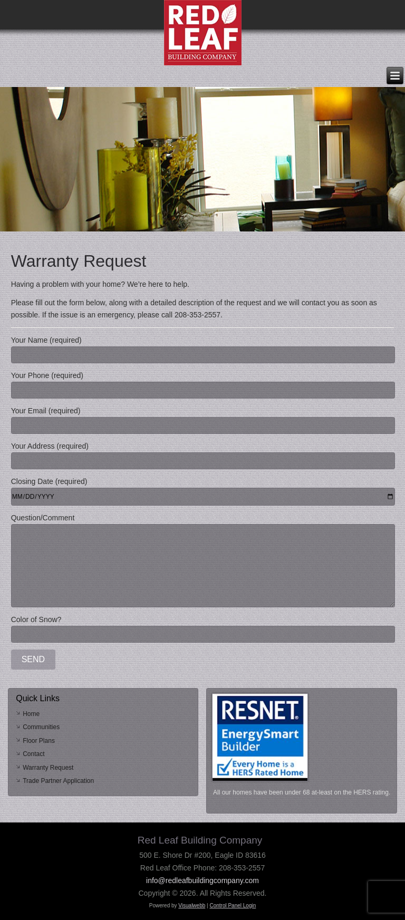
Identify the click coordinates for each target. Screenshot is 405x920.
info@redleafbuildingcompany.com (202, 880)
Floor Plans (39, 740)
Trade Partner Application (58, 781)
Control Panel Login (232, 905)
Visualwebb (191, 905)
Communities (41, 727)
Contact (33, 754)
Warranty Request (48, 767)
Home (31, 714)
